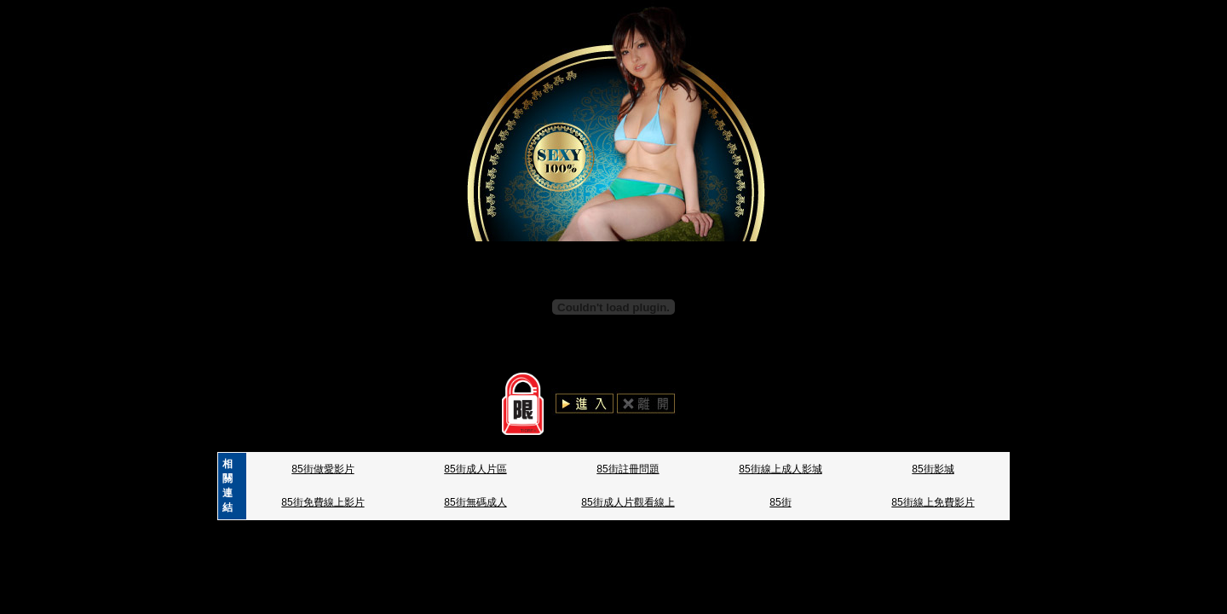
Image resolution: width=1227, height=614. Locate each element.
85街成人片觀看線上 (627, 502)
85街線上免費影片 (932, 502)
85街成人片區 (475, 469)
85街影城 (932, 469)
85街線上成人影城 (780, 469)
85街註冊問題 (627, 469)
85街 (780, 502)
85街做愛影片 (322, 469)
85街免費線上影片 (322, 502)
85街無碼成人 (475, 502)
